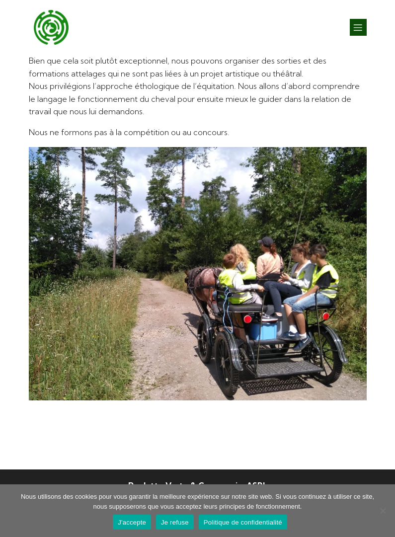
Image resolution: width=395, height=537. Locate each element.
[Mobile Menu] (358, 27)
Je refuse (175, 522)
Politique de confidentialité (243, 522)
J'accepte (132, 522)
